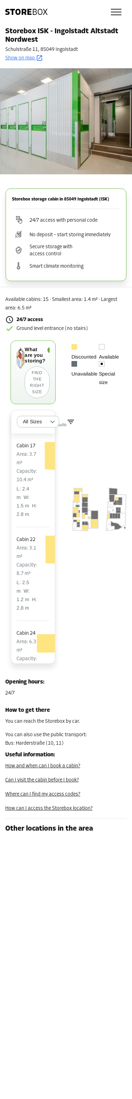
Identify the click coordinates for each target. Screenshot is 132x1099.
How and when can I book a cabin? (42, 766)
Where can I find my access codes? (42, 794)
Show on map (24, 58)
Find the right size (37, 382)
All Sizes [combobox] (32, 421)
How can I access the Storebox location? (49, 808)
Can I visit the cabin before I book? (42, 780)
